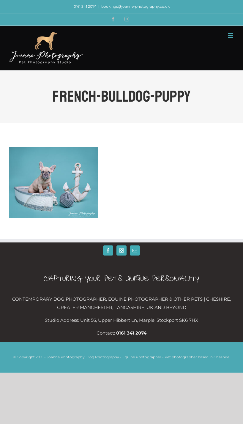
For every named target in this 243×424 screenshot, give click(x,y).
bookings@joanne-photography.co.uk (135, 6)
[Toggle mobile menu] (231, 35)
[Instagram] (121, 250)
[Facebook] (108, 250)
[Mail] (135, 250)
